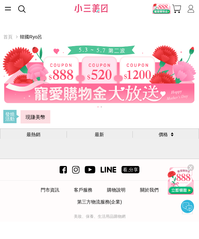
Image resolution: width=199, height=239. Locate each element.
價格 (163, 134)
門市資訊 (50, 190)
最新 (99, 134)
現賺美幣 (35, 117)
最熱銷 (33, 134)
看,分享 (130, 169)
